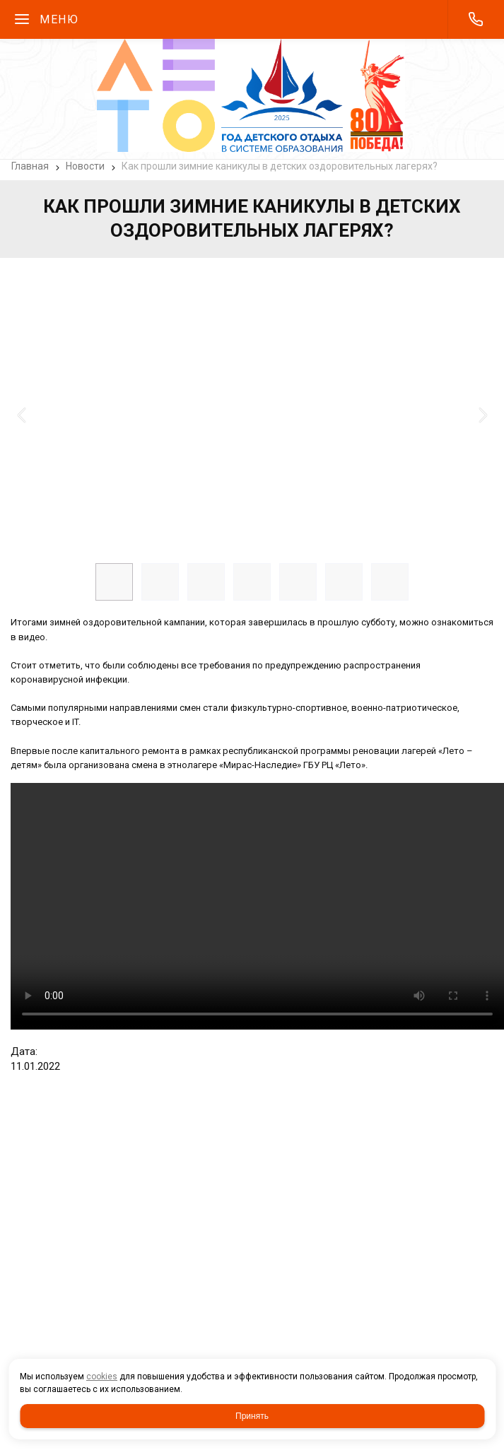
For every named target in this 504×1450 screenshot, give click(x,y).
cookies (101, 1376)
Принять (252, 1416)
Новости (85, 166)
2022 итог (257, 906)
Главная (30, 166)
